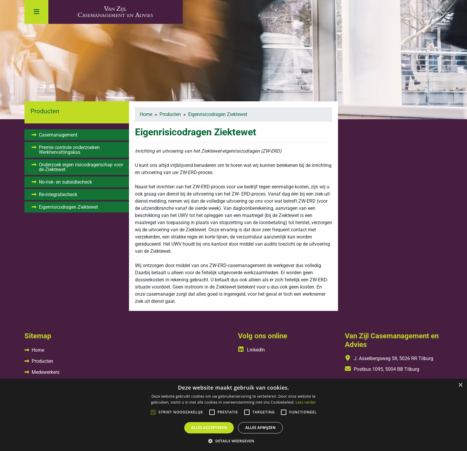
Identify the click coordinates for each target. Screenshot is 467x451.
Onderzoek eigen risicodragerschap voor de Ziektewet (81, 167)
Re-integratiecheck (58, 194)
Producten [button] (44, 111)
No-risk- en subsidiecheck (65, 182)
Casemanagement (58, 135)
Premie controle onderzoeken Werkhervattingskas (69, 150)
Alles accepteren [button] (209, 427)
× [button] (460, 385)
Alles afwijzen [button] (260, 427)
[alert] (233, 415)
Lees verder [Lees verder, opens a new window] (306, 402)
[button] (233, 441)
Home (38, 350)
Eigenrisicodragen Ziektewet (68, 207)
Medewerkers (45, 372)
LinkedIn (251, 350)
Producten (42, 361)
